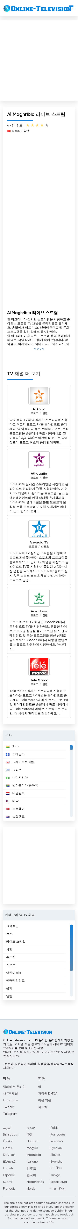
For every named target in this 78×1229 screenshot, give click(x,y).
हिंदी (29, 1134)
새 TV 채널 (10, 1093)
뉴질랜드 (15, 816)
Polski (54, 1127)
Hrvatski (32, 1141)
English (8, 1168)
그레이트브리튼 (20, 762)
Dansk (7, 1148)
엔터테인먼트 (15, 980)
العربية (7, 1127)
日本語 (31, 1168)
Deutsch (9, 1154)
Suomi (7, 1181)
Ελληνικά (9, 1161)
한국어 (31, 1175)
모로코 (16, 131)
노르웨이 (15, 808)
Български (11, 1134)
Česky (7, 1141)
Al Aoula (39, 409)
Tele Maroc (39, 680)
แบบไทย (56, 1168)
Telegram (10, 1113)
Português (57, 1134)
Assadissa (39, 611)
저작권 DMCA (47, 1093)
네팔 (12, 801)
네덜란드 (15, 793)
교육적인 (12, 926)
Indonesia (34, 1154)
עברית (31, 1127)
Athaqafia (39, 473)
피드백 (42, 1107)
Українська (58, 1181)
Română (56, 1141)
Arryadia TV (39, 542)
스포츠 (45, 546)
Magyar (32, 1148)
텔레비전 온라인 (14, 1086)
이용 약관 (44, 1100)
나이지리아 (17, 777)
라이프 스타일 (16, 941)
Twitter (8, 1107)
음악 (9, 988)
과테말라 (15, 754)
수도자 (10, 957)
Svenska (56, 1161)
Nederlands (35, 1181)
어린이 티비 (14, 972)
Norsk (31, 1188)
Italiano (32, 1161)
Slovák (55, 1154)
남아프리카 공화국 (22, 785)
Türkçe (55, 1175)
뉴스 (9, 933)
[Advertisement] (38, 59)
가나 (12, 746)
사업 (9, 949)
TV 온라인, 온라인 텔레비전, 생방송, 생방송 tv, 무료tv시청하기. (38, 1066)
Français (9, 1188)
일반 (26, 131)
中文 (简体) (57, 1188)
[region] (39, 781)
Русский (56, 1148)
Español (9, 1175)
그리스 (14, 769)
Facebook (10, 1100)
